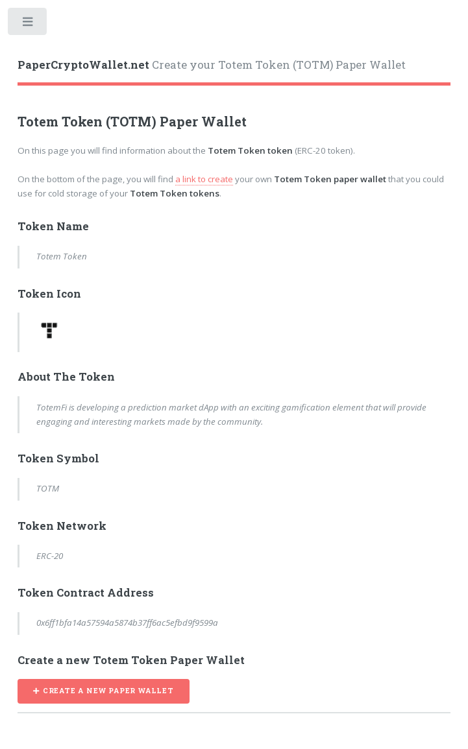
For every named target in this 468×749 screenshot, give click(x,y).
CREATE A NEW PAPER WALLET (108, 690)
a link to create (204, 179)
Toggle (28, 24)
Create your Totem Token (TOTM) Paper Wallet (212, 65)
